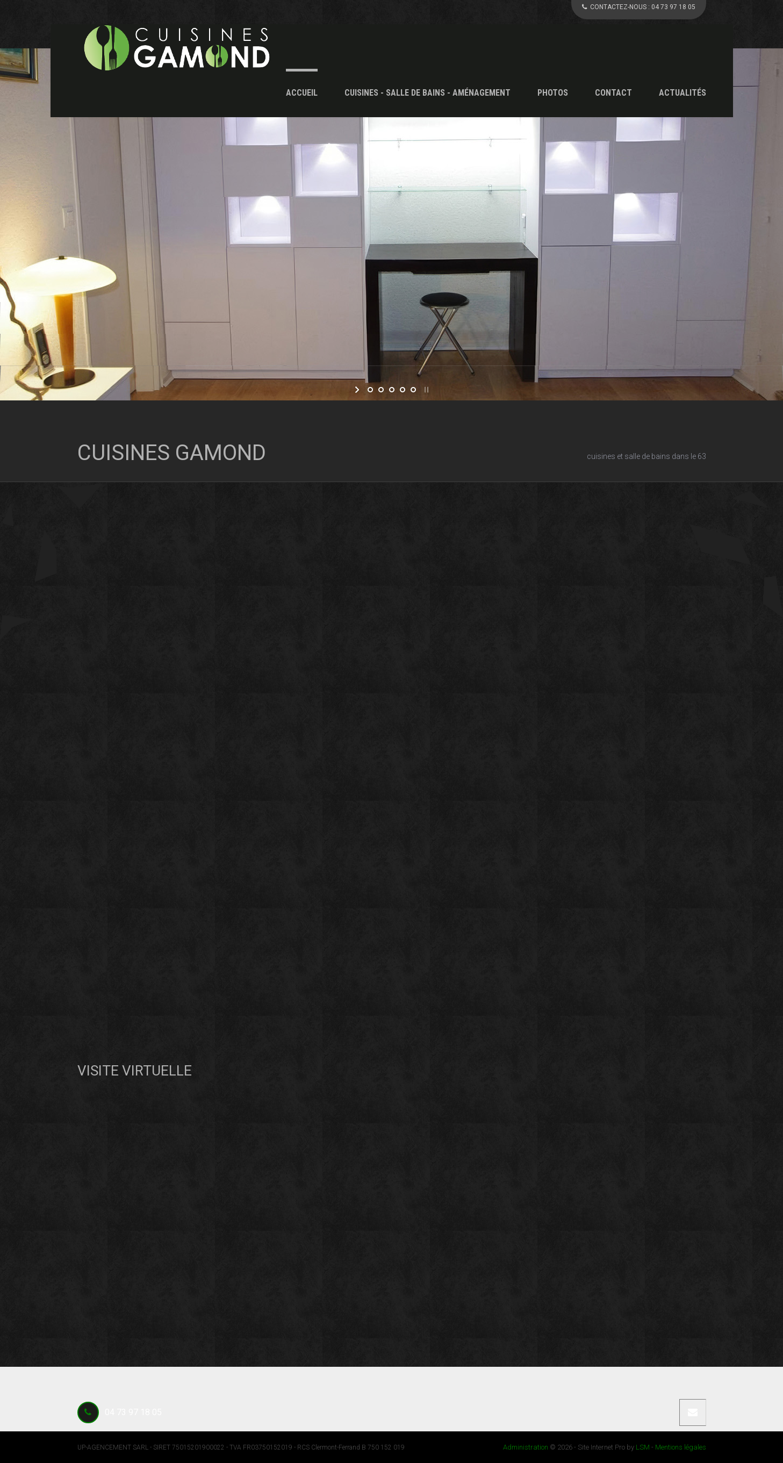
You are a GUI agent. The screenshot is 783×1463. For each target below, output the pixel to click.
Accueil (302, 93)
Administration (525, 1447)
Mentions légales (680, 1447)
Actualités (682, 93)
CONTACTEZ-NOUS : (638, 7)
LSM (643, 1447)
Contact (613, 93)
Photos (552, 93)
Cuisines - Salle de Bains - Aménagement (427, 93)
